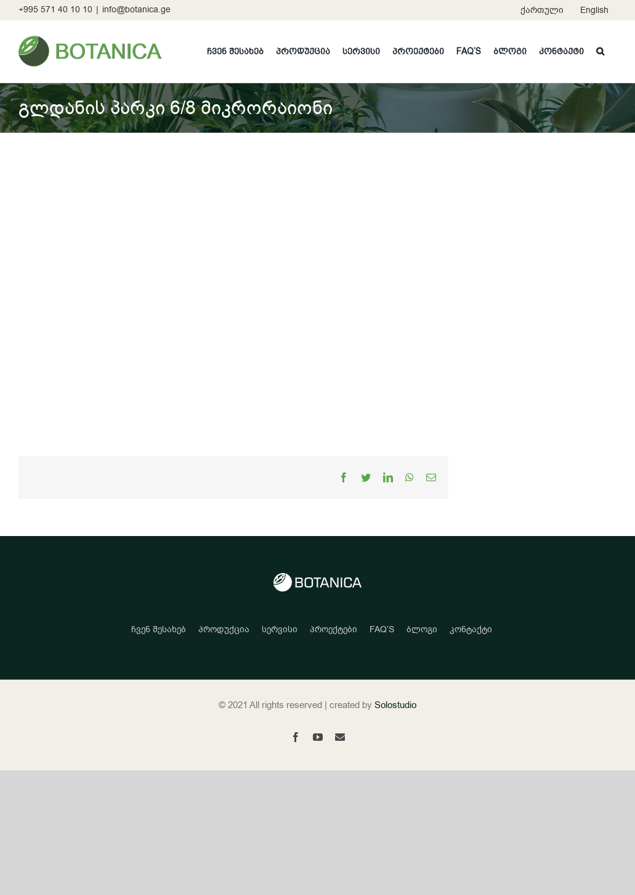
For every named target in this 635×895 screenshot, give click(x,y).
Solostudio (395, 705)
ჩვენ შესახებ (158, 629)
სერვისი (279, 629)
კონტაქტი (471, 629)
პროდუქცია (223, 629)
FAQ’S (382, 629)
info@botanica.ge (136, 9)
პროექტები (333, 629)
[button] (600, 51)
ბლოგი (421, 629)
